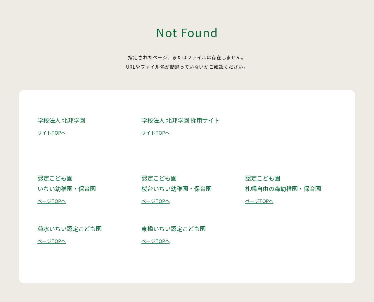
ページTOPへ (51, 200)
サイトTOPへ (51, 132)
